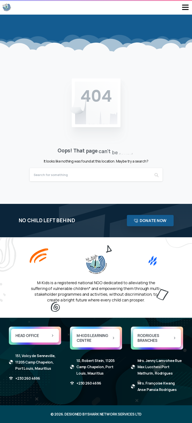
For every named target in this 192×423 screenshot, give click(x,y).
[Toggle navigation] (185, 7)
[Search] (90, 174)
